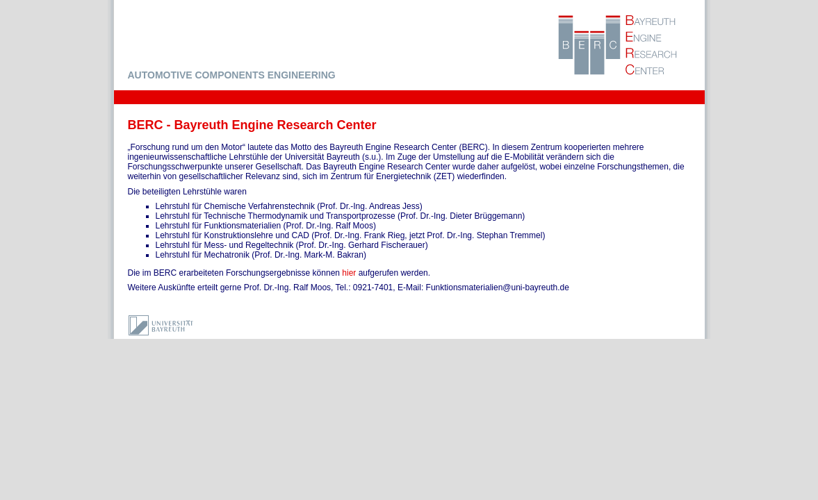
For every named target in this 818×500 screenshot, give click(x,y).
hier (349, 273)
